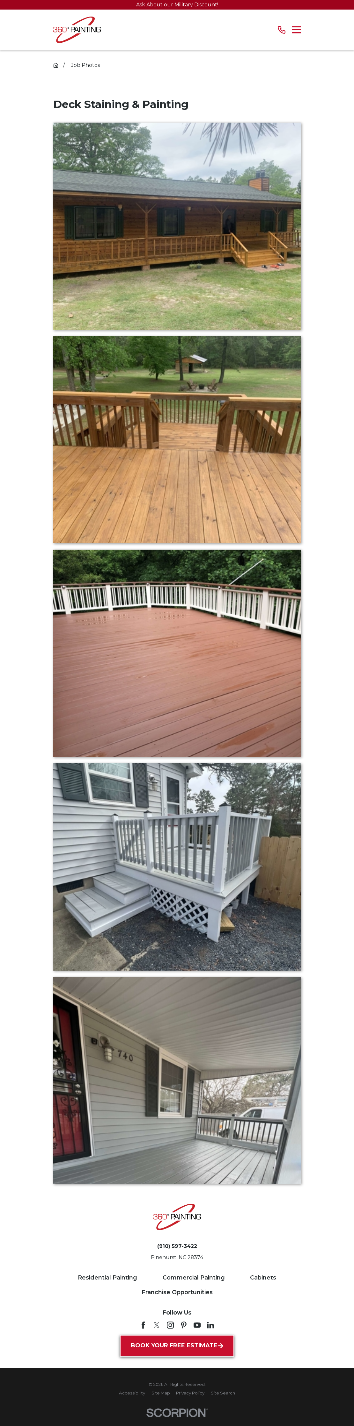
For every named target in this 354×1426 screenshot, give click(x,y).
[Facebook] (143, 1325)
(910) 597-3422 (177, 1246)
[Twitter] (156, 1325)
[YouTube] (197, 1325)
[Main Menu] (296, 29)
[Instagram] (170, 1325)
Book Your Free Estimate (177, 1345)
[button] (177, 226)
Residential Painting (107, 1277)
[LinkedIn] (210, 1325)
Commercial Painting (194, 1277)
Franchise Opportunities (177, 1292)
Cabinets (263, 1277)
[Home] (77, 30)
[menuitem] (132, 1393)
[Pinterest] (183, 1325)
